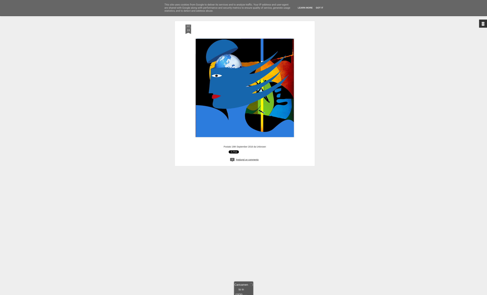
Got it (319, 7)
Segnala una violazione (266, 293)
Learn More (305, 7)
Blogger (253, 293)
